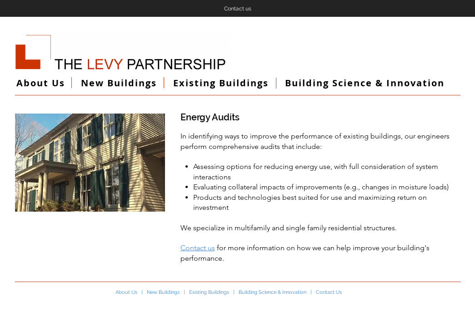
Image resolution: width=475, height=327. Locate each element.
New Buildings (163, 292)
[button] (90, 163)
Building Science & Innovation (272, 292)
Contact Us (329, 292)
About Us (126, 292)
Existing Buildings (209, 292)
